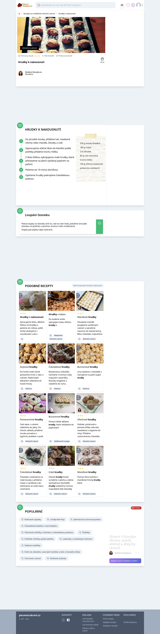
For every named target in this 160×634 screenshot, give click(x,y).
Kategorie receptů (110, 626)
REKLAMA (86, 615)
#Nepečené (58, 335)
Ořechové (86, 419)
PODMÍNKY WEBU (111, 615)
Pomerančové (31, 419)
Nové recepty (108, 619)
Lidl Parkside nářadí (90, 625)
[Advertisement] (125, 47)
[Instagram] (63, 620)
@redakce (29, 74)
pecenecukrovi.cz (29, 615)
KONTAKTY (67, 615)
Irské (55, 472)
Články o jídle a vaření (88, 629)
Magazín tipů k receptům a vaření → (125, 561)
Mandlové (86, 317)
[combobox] (76, 5)
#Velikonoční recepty (62, 441)
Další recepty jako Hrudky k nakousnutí (87, 286)
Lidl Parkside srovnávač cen (88, 620)
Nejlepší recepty (109, 622)
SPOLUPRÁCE (130, 615)
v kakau (57, 314)
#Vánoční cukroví (56, 339)
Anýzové (28, 366)
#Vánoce (29, 389)
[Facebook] (68, 620)
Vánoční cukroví (29, 48)
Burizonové (87, 366)
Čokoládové (59, 366)
